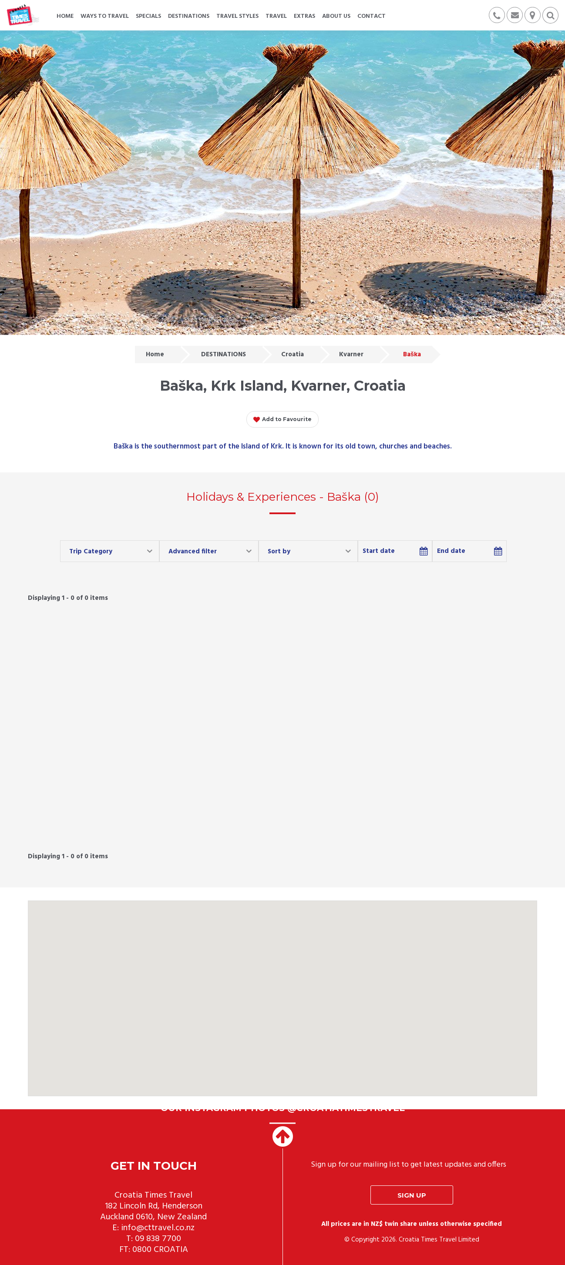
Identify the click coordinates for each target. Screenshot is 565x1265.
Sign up (411, 1195)
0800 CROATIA (160, 1250)
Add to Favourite (282, 419)
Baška (412, 354)
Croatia (292, 354)
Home (155, 354)
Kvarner (351, 354)
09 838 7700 (158, 1239)
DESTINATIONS (223, 354)
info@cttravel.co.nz (158, 1228)
